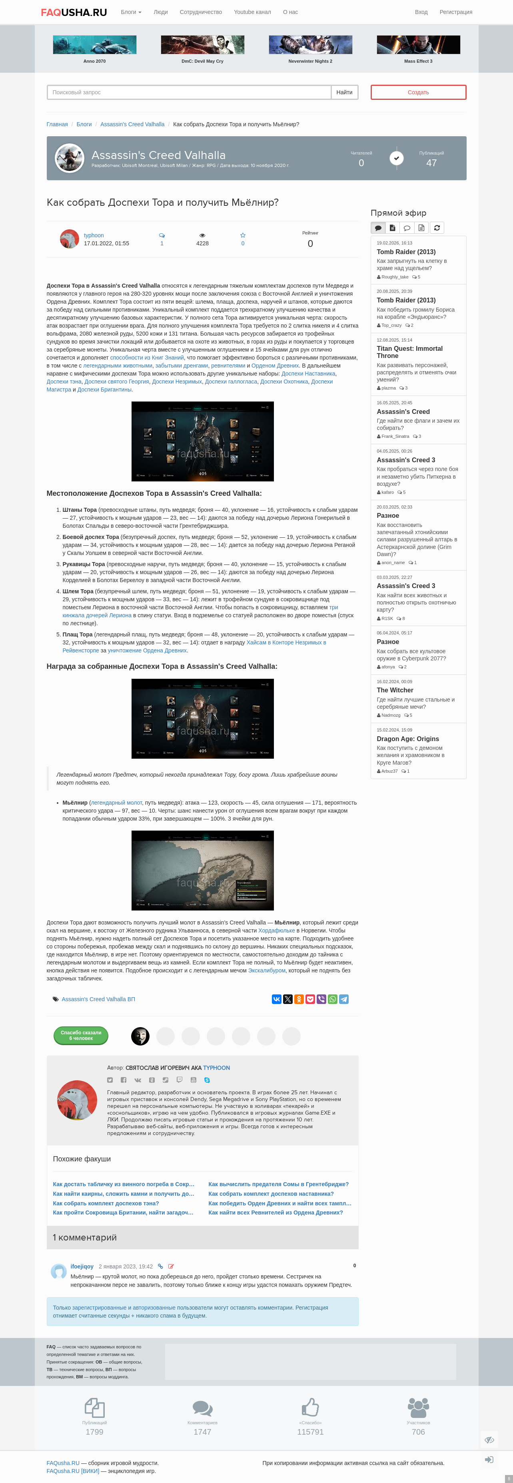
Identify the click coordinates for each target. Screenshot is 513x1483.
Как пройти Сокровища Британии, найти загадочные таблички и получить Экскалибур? (125, 1212)
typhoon (216, 1067)
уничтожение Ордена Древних (147, 650)
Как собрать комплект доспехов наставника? (271, 1194)
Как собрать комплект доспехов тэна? (106, 1203)
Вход (421, 12)
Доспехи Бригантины (105, 389)
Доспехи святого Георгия (117, 381)
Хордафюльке (276, 930)
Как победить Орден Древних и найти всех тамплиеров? (280, 1203)
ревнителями (228, 365)
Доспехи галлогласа (231, 381)
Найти (345, 92)
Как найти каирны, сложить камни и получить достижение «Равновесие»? (125, 1194)
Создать (418, 92)
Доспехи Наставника (308, 373)
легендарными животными (117, 365)
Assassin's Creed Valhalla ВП (98, 999)
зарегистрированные (99, 1307)
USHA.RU (74, 12)
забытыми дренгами (182, 365)
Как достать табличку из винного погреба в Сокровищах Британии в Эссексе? (125, 1184)
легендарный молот (116, 802)
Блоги (131, 12)
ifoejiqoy (82, 1266)
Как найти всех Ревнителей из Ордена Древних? (276, 1212)
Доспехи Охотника (284, 381)
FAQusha (63, 1463)
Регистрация (456, 12)
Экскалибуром (266, 970)
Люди (161, 12)
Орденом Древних (275, 365)
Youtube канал (252, 12)
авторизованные (154, 1307)
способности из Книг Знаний (147, 357)
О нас (290, 12)
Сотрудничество (201, 12)
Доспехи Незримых (177, 381)
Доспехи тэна (64, 381)
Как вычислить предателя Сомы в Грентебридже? (279, 1184)
